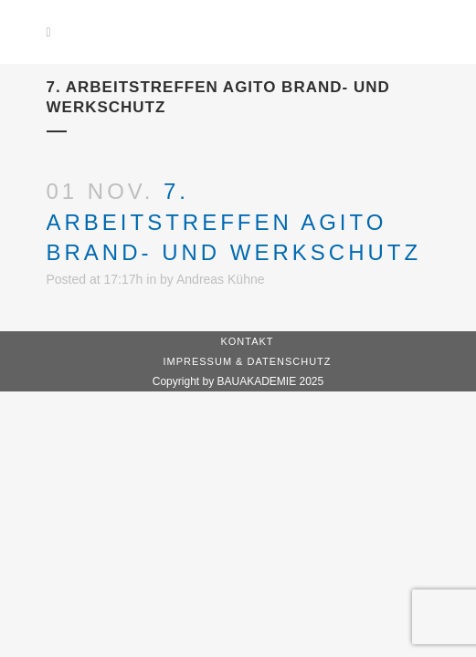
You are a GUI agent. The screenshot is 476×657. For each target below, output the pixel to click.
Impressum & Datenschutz (247, 361)
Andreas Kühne (220, 279)
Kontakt (246, 341)
